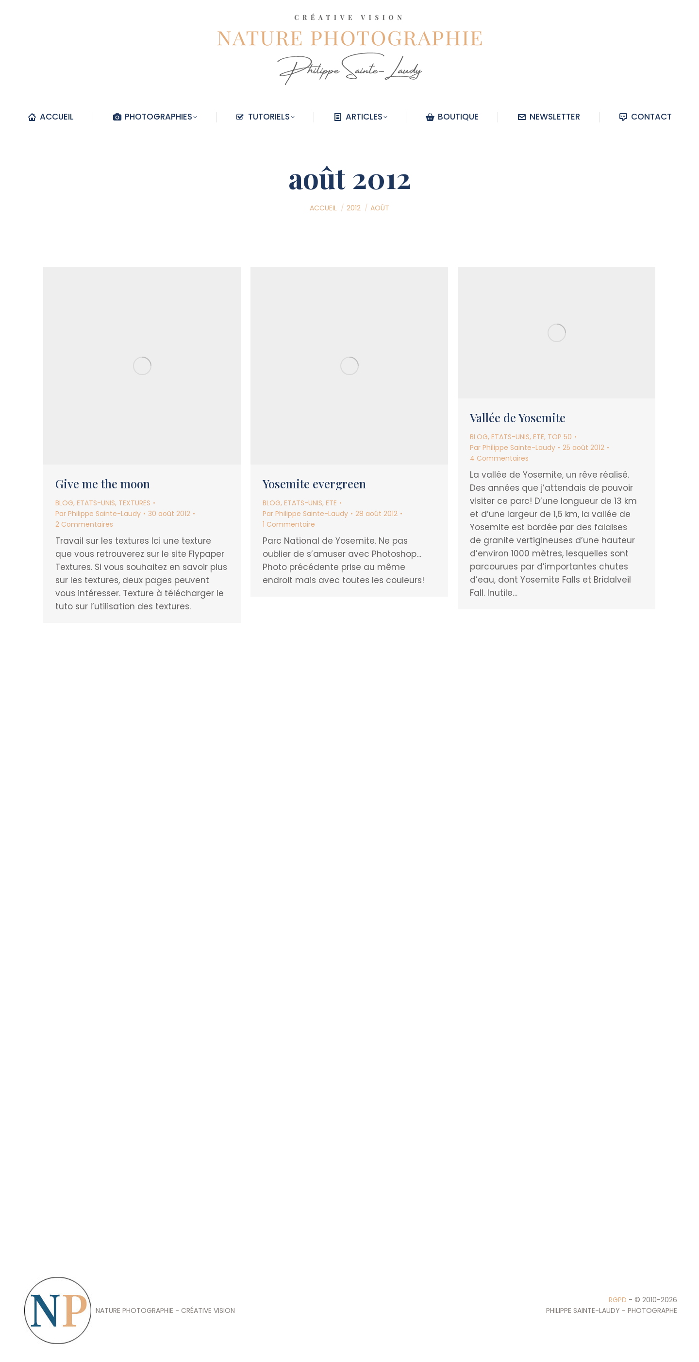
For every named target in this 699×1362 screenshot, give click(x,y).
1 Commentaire (289, 524)
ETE (331, 503)
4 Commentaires (499, 458)
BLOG (64, 503)
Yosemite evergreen (314, 483)
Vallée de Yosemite (518, 417)
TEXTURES (134, 503)
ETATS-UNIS (96, 503)
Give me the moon (102, 483)
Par (98, 513)
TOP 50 (560, 437)
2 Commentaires (84, 524)
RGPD (618, 1300)
